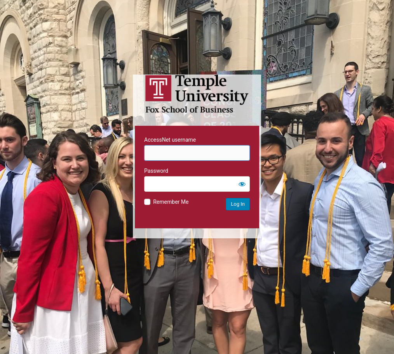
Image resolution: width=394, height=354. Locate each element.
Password (156, 171)
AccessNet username (170, 140)
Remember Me (170, 202)
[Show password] (242, 184)
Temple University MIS (197, 94)
